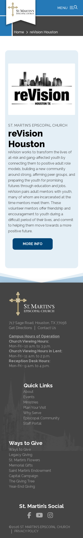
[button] (67, 7)
